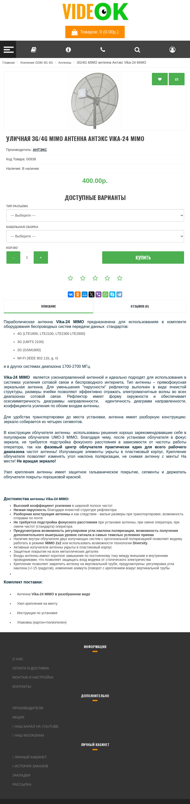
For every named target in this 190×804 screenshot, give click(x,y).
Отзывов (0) (140, 306)
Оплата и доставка (30, 668)
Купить (143, 257)
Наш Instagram (28, 735)
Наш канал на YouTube (35, 726)
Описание (48, 306)
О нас (17, 659)
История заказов (30, 766)
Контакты (21, 687)
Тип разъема (17, 206)
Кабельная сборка (22, 227)
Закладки (21, 775)
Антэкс (40, 150)
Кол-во (12, 248)
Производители (27, 708)
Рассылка (21, 784)
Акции (18, 717)
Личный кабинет (29, 757)
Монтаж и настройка (32, 677)
